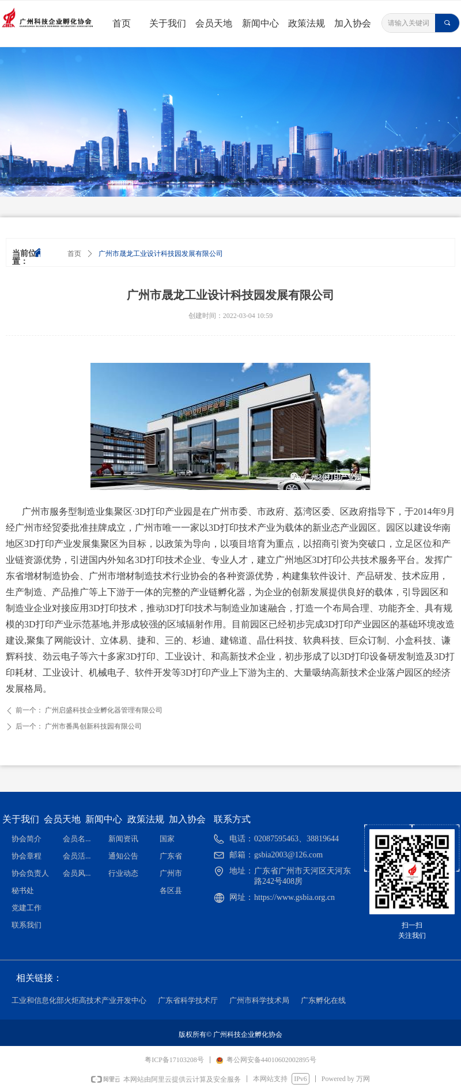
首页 (74, 254)
